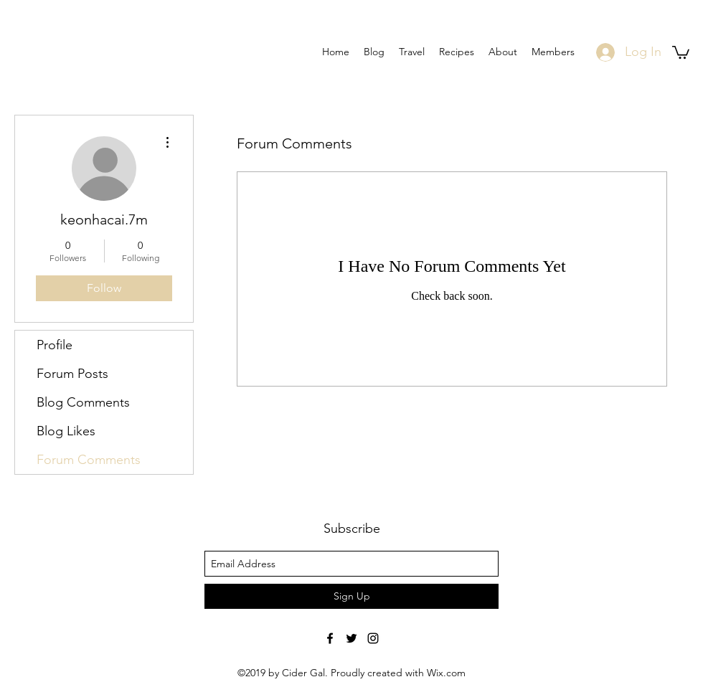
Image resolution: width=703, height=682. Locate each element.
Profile (54, 345)
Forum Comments (89, 460)
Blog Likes (66, 431)
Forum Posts (72, 374)
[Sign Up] (351, 596)
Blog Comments (83, 402)
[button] (680, 51)
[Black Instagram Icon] (373, 638)
